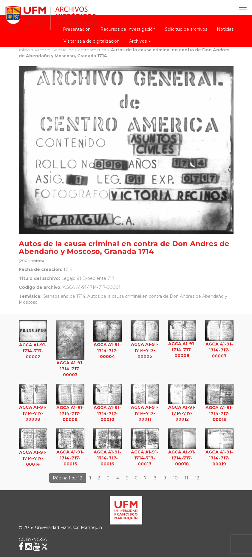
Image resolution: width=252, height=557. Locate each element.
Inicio (24, 50)
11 (186, 478)
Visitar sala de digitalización (92, 41)
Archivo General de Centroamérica (70, 50)
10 (175, 478)
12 (197, 478)
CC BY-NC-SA (33, 539)
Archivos (140, 41)
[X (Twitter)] (44, 547)
